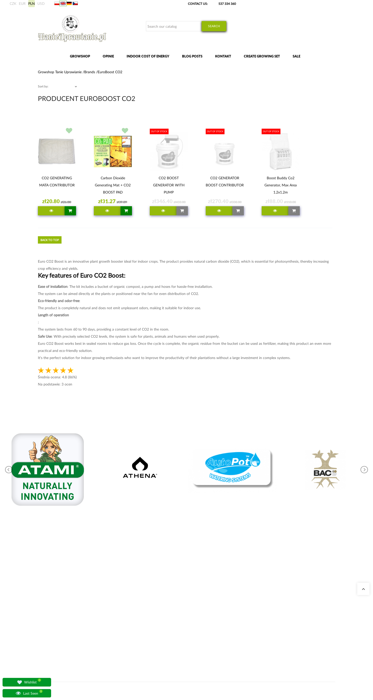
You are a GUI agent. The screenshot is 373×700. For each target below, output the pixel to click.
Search (214, 26)
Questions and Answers (130, 621)
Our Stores (121, 590)
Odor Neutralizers (177, 596)
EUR (22, 3)
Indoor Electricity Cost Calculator (187, 590)
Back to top (49, 240)
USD (41, 3)
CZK (13, 3)
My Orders (248, 590)
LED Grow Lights (176, 621)
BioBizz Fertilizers (176, 627)
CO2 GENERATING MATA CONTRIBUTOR (57, 181)
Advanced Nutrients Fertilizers (185, 615)
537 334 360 (227, 4)
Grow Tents (172, 602)
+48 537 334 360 (55, 616)
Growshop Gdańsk (126, 602)
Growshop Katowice (127, 596)
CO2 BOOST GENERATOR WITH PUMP (169, 185)
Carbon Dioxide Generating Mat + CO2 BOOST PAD (113, 185)
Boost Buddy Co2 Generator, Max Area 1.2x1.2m (280, 185)
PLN (31, 3)
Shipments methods (254, 608)
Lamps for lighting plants (130, 615)
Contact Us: (198, 4)
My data (246, 596)
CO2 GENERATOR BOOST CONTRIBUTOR (225, 181)
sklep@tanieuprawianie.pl (64, 622)
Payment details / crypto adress (262, 615)
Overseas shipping (253, 602)
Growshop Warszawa (128, 608)
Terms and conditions (255, 621)
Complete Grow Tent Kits (182, 608)
